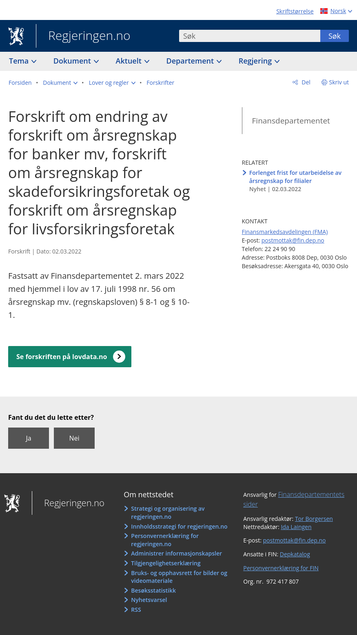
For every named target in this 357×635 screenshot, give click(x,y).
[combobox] (249, 36)
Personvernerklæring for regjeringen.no (165, 540)
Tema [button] (20, 61)
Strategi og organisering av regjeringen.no (167, 512)
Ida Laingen (296, 527)
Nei (74, 438)
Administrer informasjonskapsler (176, 553)
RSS (136, 609)
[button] (60, 83)
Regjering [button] (256, 61)
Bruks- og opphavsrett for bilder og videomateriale (179, 577)
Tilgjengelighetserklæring (165, 563)
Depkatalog (295, 554)
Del (305, 82)
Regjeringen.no (83, 36)
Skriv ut (339, 82)
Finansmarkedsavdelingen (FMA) (285, 232)
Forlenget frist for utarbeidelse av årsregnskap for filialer (295, 177)
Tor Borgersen (314, 519)
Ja (28, 438)
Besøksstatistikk (153, 590)
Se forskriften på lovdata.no (61, 356)
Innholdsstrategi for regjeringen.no (179, 526)
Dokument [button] (73, 61)
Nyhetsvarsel (149, 600)
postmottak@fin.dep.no (293, 240)
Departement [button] (191, 61)
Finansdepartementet (291, 120)
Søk (334, 36)
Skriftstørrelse (294, 11)
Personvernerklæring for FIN (281, 568)
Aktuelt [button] (130, 61)
